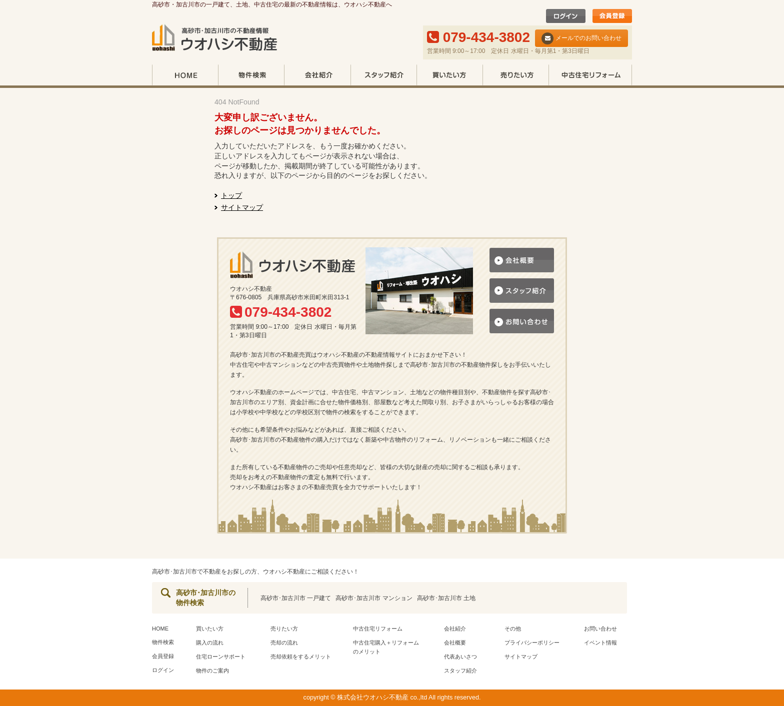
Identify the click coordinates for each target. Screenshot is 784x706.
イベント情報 (600, 643)
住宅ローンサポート (221, 657)
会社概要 (455, 643)
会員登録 (163, 656)
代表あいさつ (460, 657)
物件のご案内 (212, 671)
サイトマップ (242, 207)
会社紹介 (317, 76)
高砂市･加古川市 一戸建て (295, 598)
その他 (512, 629)
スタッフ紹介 (383, 76)
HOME (185, 76)
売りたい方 (515, 76)
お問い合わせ (600, 629)
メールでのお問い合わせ (582, 38)
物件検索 (251, 76)
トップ (231, 195)
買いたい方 (449, 76)
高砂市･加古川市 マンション (374, 598)
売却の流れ (284, 643)
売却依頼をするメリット (300, 657)
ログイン (163, 670)
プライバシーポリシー (532, 643)
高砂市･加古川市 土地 (446, 598)
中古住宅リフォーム (590, 76)
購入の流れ (210, 643)
